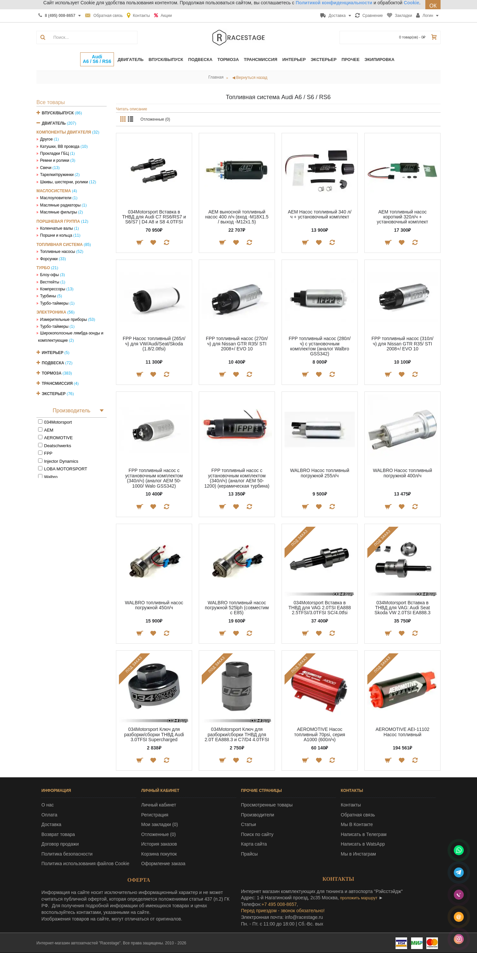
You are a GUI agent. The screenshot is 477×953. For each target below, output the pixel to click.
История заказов (159, 844)
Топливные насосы (57, 251)
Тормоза (52, 373)
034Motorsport (58, 422)
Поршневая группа (58, 221)
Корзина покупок (159, 854)
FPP (48, 453)
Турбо (43, 268)
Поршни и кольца (56, 235)
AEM (48, 430)
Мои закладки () (159, 824)
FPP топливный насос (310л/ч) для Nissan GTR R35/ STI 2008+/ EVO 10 (403, 343)
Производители (257, 814)
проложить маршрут (358, 898)
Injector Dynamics (61, 461)
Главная (216, 77)
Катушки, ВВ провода (60, 146)
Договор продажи (60, 844)
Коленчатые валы (56, 228)
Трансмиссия (57, 383)
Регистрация (154, 814)
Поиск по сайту (257, 834)
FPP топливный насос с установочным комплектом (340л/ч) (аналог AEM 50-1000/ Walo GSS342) (154, 478)
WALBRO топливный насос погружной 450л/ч (154, 605)
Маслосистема (53, 191)
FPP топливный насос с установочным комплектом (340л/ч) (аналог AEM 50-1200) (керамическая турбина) (236, 478)
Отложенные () (158, 834)
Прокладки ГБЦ (54, 153)
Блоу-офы (49, 274)
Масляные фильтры (58, 212)
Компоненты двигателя (63, 132)
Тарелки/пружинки (57, 174)
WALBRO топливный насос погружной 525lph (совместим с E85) (237, 608)
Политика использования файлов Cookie (85, 863)
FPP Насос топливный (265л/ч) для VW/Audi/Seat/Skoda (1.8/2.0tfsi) (154, 343)
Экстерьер (54, 393)
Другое (46, 139)
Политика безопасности (66, 854)
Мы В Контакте (357, 824)
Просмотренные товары (267, 804)
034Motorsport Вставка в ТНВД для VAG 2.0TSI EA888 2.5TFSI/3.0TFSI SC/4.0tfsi (320, 608)
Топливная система (59, 244)
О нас (47, 804)
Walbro (51, 476)
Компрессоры (52, 289)
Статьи (248, 824)
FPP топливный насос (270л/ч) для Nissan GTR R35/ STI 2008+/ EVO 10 (237, 343)
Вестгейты (49, 282)
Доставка (51, 824)
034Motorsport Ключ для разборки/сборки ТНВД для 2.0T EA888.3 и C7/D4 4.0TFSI (237, 734)
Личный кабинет (158, 804)
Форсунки (49, 259)
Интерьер (52, 352)
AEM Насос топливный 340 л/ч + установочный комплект (319, 214)
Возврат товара (58, 834)
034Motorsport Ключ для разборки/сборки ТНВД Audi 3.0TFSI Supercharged (154, 734)
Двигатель (54, 123)
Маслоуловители (55, 198)
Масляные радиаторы (60, 205)
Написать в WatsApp (363, 844)
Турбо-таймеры (54, 303)
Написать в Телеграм (364, 834)
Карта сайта (254, 844)
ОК (433, 6)
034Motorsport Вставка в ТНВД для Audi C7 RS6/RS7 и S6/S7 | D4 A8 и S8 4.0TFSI (154, 217)
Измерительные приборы (63, 319)
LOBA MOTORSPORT (65, 468)
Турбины (48, 296)
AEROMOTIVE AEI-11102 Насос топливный (403, 732)
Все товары (50, 102)
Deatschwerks (57, 445)
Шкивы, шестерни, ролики (64, 182)
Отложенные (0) (155, 119)
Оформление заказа (163, 863)
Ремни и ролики (54, 160)
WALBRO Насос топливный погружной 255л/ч (319, 473)
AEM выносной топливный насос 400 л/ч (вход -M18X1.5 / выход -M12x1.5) (236, 217)
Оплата (49, 814)
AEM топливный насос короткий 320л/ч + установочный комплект (402, 217)
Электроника (51, 312)
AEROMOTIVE (58, 437)
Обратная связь (358, 814)
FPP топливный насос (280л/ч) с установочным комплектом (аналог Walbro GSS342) (320, 346)
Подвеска (53, 363)
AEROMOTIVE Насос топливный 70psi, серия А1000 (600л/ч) (319, 734)
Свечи (45, 167)
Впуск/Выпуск (58, 113)
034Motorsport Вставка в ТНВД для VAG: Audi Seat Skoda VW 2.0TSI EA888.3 (403, 608)
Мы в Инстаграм (358, 854)
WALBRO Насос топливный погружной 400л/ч (402, 473)
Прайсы (249, 854)
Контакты (351, 804)
